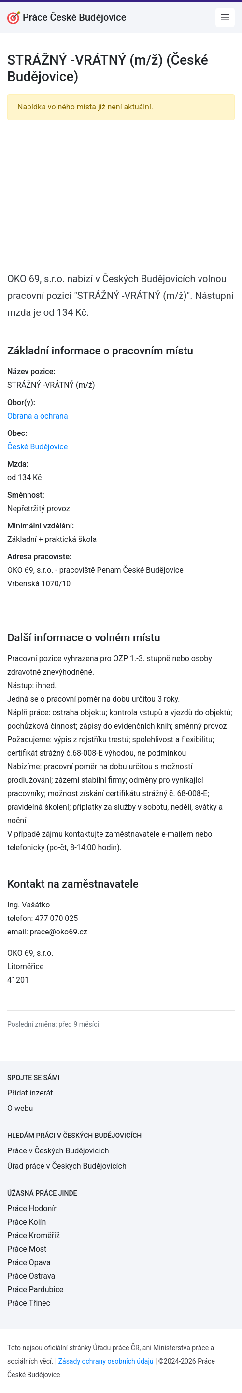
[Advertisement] (121, 195)
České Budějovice (37, 446)
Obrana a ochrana (37, 415)
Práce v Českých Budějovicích (58, 1150)
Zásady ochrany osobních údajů (106, 1361)
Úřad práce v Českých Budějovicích (67, 1166)
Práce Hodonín (32, 1208)
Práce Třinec (28, 1303)
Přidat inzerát (30, 1092)
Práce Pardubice (35, 1289)
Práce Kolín (26, 1222)
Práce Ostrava (31, 1276)
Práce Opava (29, 1262)
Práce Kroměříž (33, 1235)
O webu (20, 1108)
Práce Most (26, 1249)
